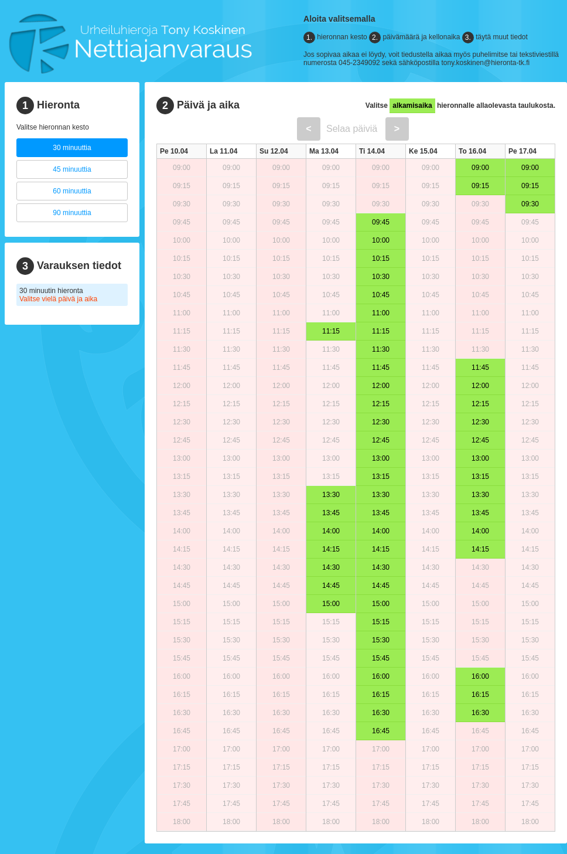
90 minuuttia (72, 213)
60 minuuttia (72, 191)
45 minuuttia (72, 169)
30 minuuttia (72, 148)
